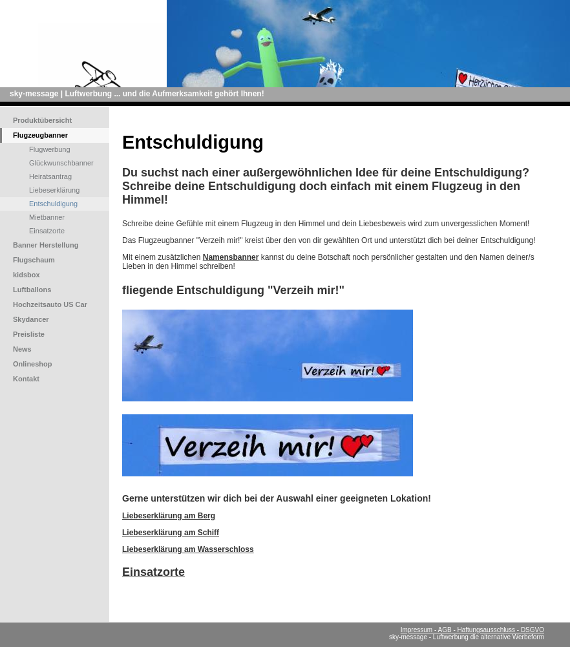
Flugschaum (34, 260)
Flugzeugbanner (40, 135)
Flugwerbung (49, 149)
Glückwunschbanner (61, 163)
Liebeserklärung (54, 190)
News (22, 349)
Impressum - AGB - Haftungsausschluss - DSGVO (472, 629)
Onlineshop (32, 364)
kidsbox (26, 275)
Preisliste (29, 334)
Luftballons (32, 289)
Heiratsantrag (50, 176)
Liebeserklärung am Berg (168, 515)
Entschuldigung (53, 203)
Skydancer (31, 319)
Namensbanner (231, 257)
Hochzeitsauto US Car (50, 304)
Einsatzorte (47, 231)
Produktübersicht (42, 120)
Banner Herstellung (45, 245)
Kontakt (26, 379)
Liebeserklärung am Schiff (170, 532)
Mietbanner (47, 217)
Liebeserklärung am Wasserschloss (188, 549)
